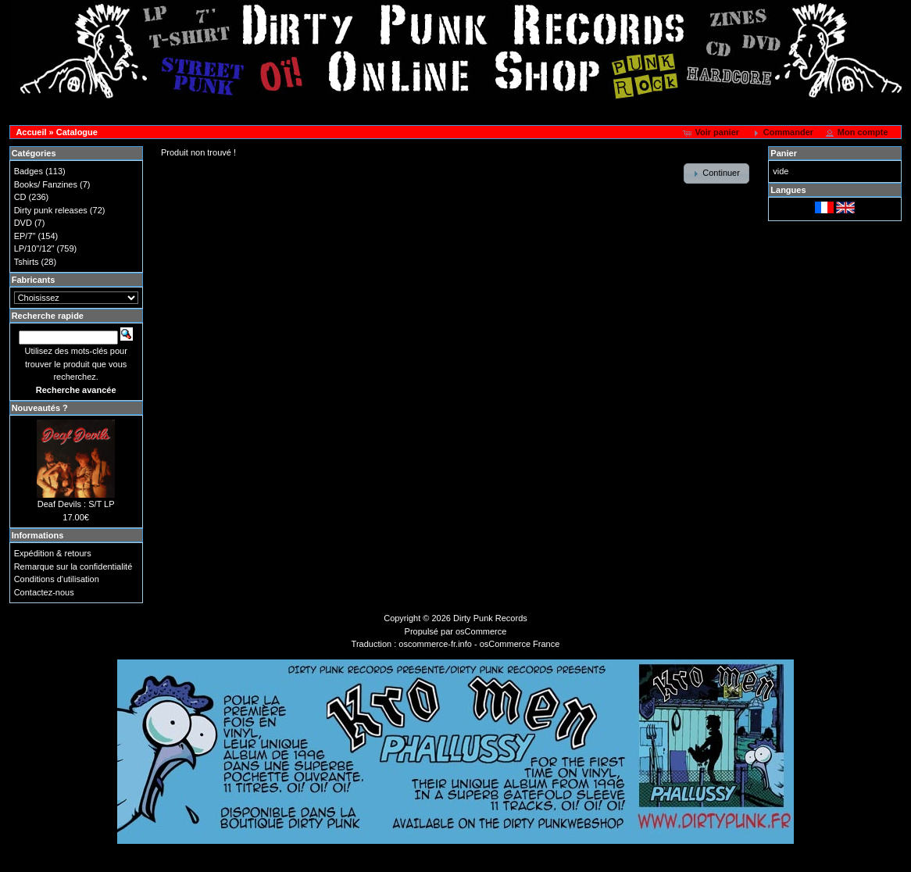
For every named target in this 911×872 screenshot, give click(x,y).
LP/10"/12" (34, 248)
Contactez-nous (44, 592)
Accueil (31, 132)
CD (20, 197)
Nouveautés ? (40, 408)
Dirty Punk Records (490, 618)
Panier (783, 153)
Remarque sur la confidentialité (73, 566)
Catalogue (77, 132)
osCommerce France (520, 644)
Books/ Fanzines (45, 184)
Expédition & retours (52, 553)
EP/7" (25, 236)
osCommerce (481, 631)
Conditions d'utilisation (56, 579)
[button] (712, 132)
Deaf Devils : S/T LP (76, 504)
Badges (28, 171)
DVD (23, 222)
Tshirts (26, 261)
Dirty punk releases (51, 210)
